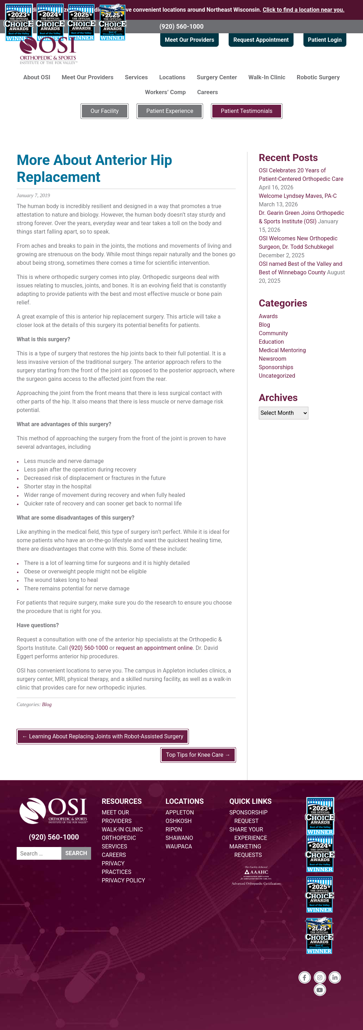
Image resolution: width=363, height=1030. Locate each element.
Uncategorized (277, 375)
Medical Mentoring (282, 350)
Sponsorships (276, 367)
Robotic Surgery (318, 77)
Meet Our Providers (189, 39)
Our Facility (104, 111)
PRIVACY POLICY (123, 880)
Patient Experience (169, 111)
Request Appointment (261, 39)
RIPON (174, 829)
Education (271, 341)
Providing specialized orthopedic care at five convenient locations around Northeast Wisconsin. (181, 9)
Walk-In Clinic (266, 77)
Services (136, 77)
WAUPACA (179, 846)
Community (273, 333)
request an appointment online (154, 648)
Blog (47, 704)
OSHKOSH (179, 821)
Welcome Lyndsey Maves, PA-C (298, 196)
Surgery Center (217, 77)
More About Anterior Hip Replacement (94, 168)
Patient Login (325, 39)
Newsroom (272, 358)
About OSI (36, 77)
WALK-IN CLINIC (122, 829)
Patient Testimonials (246, 111)
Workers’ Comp (165, 92)
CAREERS (114, 855)
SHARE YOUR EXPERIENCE (248, 833)
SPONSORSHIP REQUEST (248, 816)
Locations (172, 77)
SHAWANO (179, 838)
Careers (207, 92)
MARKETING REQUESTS (245, 850)
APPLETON (180, 812)
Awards (268, 316)
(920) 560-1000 (182, 26)
